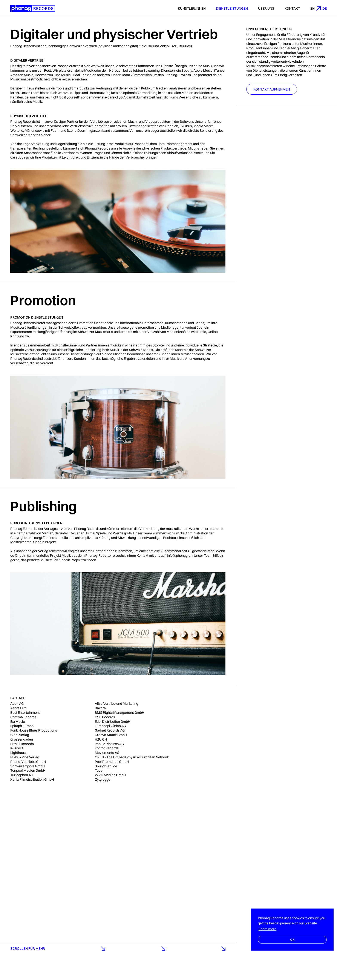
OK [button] (292, 940)
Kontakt (292, 8)
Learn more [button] (267, 929)
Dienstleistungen (232, 8)
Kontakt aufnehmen (271, 89)
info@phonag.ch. (180, 555)
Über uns (266, 8)
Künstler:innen (192, 8)
